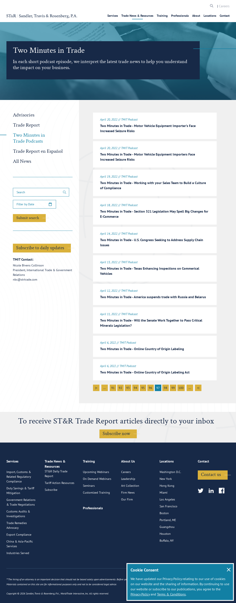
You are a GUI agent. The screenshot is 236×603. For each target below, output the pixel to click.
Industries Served (17, 569)
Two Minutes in (29, 138)
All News (22, 161)
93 (128, 386)
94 (135, 386)
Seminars (89, 501)
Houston (165, 549)
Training (162, 16)
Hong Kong (167, 501)
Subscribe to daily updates (40, 248)
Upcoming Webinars (96, 488)
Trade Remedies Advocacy (16, 541)
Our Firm (127, 515)
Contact (225, 16)
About (196, 16)
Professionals (180, 16)
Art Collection (130, 501)
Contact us (211, 490)
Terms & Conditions (171, 594)
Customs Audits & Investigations (18, 529)
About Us (128, 479)
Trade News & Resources (137, 16)
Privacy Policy (140, 594)
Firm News (128, 508)
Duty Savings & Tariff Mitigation (20, 506)
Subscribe (51, 510)
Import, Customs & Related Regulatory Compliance (18, 492)
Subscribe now (116, 432)
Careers (224, 6)
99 (173, 386)
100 (181, 386)
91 (113, 386)
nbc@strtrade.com (25, 279)
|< (96, 386)
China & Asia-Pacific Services (19, 559)
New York (166, 494)
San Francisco (168, 522)
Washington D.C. (170, 488)
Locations (210, 16)
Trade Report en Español (38, 151)
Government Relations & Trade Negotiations (20, 518)
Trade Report (26, 125)
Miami (163, 508)
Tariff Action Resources (59, 503)
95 (143, 386)
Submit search (27, 218)
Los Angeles (167, 515)
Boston (164, 529)
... (104, 386)
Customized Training (96, 508)
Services (112, 16)
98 (165, 386)
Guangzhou (167, 542)
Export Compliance (18, 550)
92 (120, 386)
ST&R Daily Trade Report (56, 494)
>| (198, 386)
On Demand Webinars (97, 494)
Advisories (23, 115)
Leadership (128, 494)
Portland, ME (168, 536)
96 (150, 386)
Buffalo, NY (167, 556)
